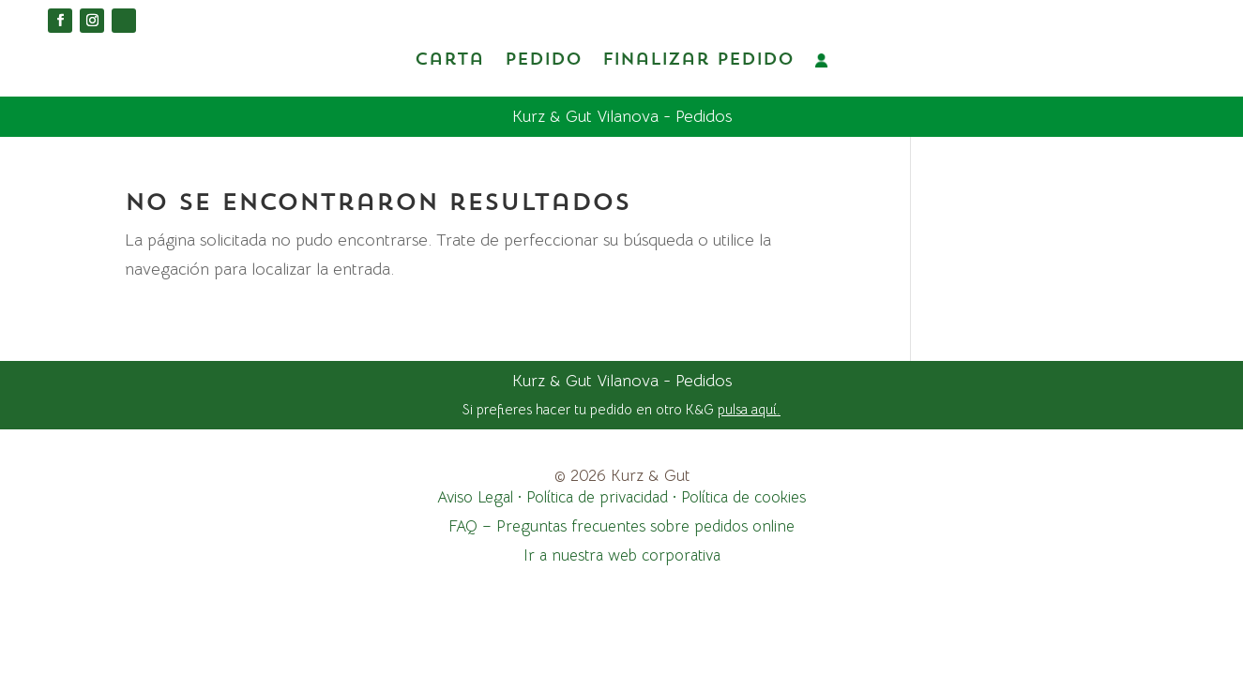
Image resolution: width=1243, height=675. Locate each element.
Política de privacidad (597, 496)
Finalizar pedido (698, 59)
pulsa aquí (747, 408)
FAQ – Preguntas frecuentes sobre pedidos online (621, 525)
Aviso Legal (475, 496)
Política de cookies (743, 496)
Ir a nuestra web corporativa (621, 554)
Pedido (543, 59)
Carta (449, 59)
